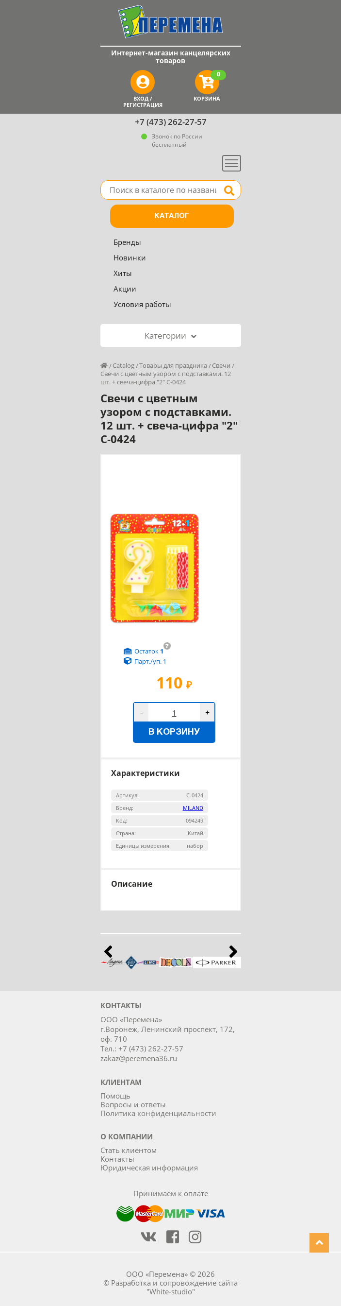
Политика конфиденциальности (158, 1113)
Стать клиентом (128, 1150)
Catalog (123, 365)
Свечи (221, 365)
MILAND (193, 807)
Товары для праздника (173, 365)
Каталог (171, 216)
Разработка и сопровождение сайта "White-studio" (174, 1287)
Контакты (117, 1159)
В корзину (174, 732)
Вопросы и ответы (133, 1104)
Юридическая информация (149, 1167)
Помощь (115, 1095)
